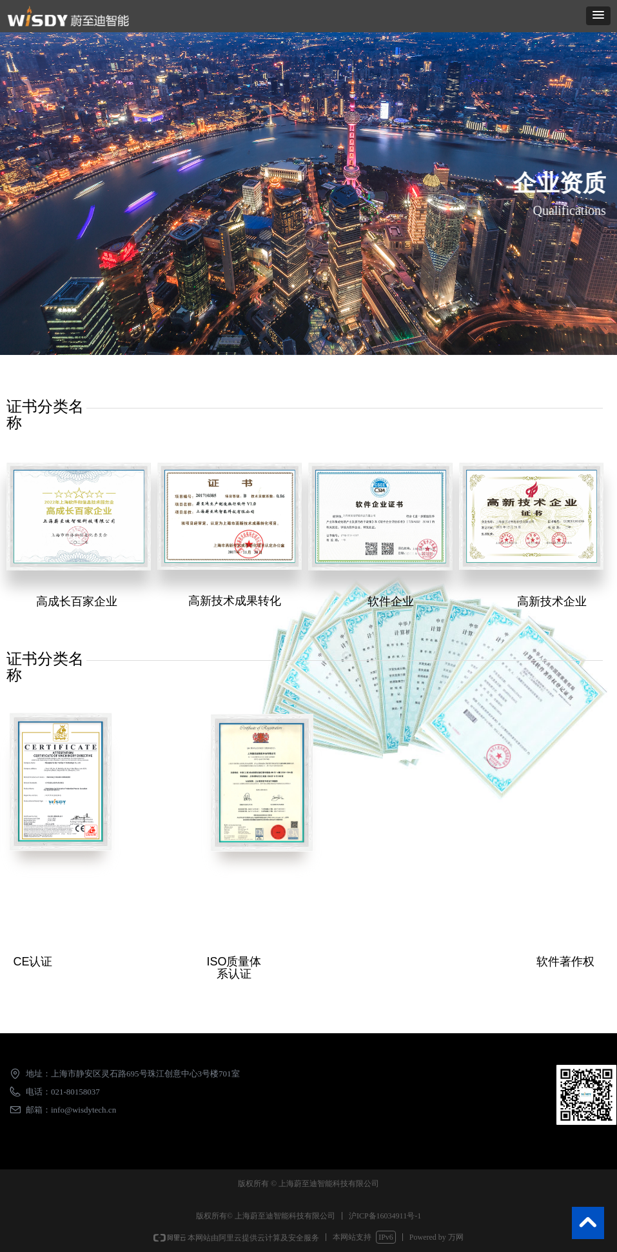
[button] (598, 15)
